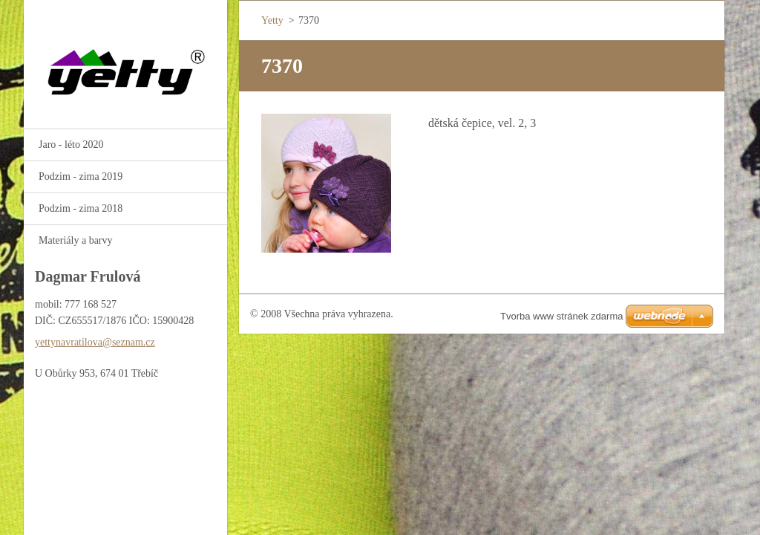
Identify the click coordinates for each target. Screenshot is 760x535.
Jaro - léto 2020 (71, 144)
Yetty (272, 20)
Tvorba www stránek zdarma (561, 316)
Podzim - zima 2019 (80, 176)
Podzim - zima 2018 (80, 208)
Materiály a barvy (76, 240)
